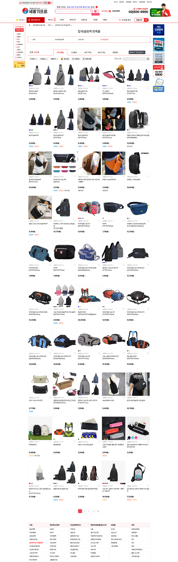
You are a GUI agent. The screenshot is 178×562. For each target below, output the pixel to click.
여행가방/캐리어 (34, 556)
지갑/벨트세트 (74, 549)
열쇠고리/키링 (95, 532)
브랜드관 (84, 20)
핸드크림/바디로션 (116, 539)
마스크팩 (93, 546)
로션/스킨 (113, 532)
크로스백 (81, 39)
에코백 (52, 529)
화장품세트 (114, 543)
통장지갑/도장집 (74, 543)
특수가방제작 (33, 560)
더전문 (95, 20)
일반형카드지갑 (74, 536)
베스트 (52, 19)
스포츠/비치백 (33, 553)
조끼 (132, 539)
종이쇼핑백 (53, 539)
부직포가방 (53, 546)
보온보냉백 (32, 536)
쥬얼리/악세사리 (95, 556)
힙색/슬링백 (104, 39)
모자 (132, 543)
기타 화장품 (114, 546)
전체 (33, 39)
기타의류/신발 (135, 556)
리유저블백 (32, 532)
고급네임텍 (73, 556)
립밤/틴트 (113, 536)
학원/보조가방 (33, 539)
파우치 (52, 532)
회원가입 (121, 2)
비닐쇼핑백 (53, 543)
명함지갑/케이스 (74, 546)
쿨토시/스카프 (135, 553)
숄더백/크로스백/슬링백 (36, 543)
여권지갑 (72, 532)
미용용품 (93, 553)
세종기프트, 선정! (77, 7)
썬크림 (113, 529)
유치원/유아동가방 (34, 546)
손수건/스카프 (95, 543)
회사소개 (149, 2)
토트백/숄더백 (59, 39)
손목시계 (93, 549)
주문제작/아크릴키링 (96, 536)
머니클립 (72, 553)
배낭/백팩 (32, 529)
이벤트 (105, 20)
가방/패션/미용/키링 (39, 25)
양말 (132, 546)
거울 (92, 529)
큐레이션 (72, 20)
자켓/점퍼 (134, 532)
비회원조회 (128, 2)
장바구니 (135, 2)
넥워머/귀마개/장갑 (136, 549)
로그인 (115, 2)
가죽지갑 (72, 529)
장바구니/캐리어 (54, 556)
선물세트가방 (53, 560)
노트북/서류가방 (34, 549)
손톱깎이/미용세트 (96, 539)
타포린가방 (53, 549)
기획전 (61, 20)
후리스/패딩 (134, 536)
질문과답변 (142, 2)
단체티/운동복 (135, 529)
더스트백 (52, 553)
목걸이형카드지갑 (75, 539)
